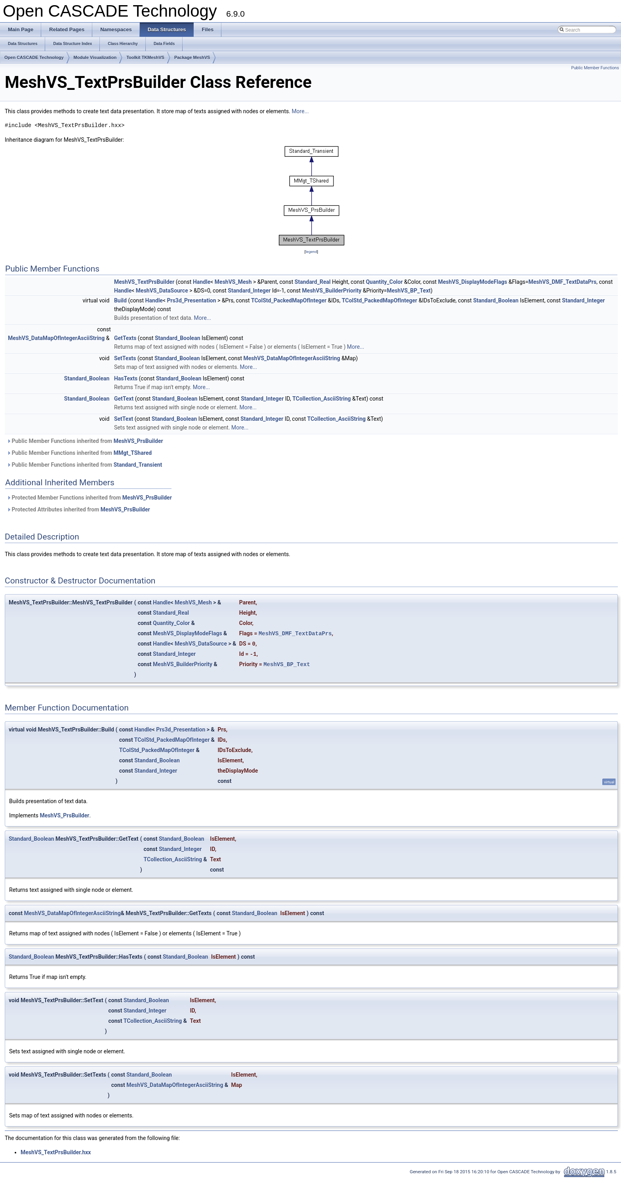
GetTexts (125, 338)
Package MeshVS (192, 57)
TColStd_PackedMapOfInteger (288, 300)
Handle (201, 282)
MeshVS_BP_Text (409, 290)
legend (311, 251)
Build (120, 300)
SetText (123, 419)
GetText (123, 398)
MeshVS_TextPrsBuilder (144, 282)
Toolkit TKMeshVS (145, 57)
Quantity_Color (384, 282)
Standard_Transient (138, 465)
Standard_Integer (249, 290)
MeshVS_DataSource (162, 290)
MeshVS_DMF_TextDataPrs (562, 282)
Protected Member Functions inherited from (89, 497)
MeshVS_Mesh (233, 282)
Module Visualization (95, 57)
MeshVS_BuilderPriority (332, 290)
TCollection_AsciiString (321, 398)
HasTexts (125, 378)
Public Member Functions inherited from (85, 441)
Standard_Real (313, 282)
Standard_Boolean (496, 300)
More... (300, 111)
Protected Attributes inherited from (78, 509)
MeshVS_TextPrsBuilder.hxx (56, 1152)
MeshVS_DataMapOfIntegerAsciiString (56, 338)
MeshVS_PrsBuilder (138, 441)
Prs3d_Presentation (191, 300)
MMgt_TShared (133, 453)
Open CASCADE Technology (34, 57)
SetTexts (125, 358)
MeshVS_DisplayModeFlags (472, 282)
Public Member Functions (595, 67)
